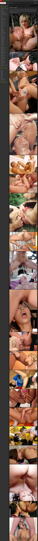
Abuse (34, 0)
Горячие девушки (3, 57)
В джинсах (2, 56)
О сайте (37, 0)
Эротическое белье (3, 33)
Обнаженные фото (3, 51)
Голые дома (2, 9)
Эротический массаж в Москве (5, 8)
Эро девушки (2, 53)
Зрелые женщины (3, 32)
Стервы (2, 54)
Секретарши (2, 30)
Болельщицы (2, 11)
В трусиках (2, 50)
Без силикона (2, 48)
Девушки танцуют (3, 49)
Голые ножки (2, 34)
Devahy (3, 3)
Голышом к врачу (3, 38)
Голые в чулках (3, 13)
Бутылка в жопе (3, 37)
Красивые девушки (3, 55)
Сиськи (2, 15)
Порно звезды (2, 39)
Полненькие (2, 43)
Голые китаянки (3, 44)
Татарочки (2, 42)
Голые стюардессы (3, 12)
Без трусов (2, 46)
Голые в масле (2, 41)
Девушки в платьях (3, 47)
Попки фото (2, 16)
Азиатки (2, 35)
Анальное (2, 70)
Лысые (1, 10)
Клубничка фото (3, 52)
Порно (1, 69)
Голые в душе (2, 40)
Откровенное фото (3, 58)
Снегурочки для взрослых (4, 14)
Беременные (2, 31)
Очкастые (2, 45)
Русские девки (2, 36)
